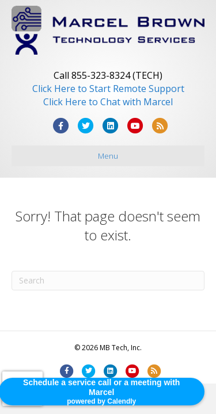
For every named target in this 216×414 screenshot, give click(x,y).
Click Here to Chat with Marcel (108, 101)
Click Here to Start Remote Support (108, 88)
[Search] (108, 280)
